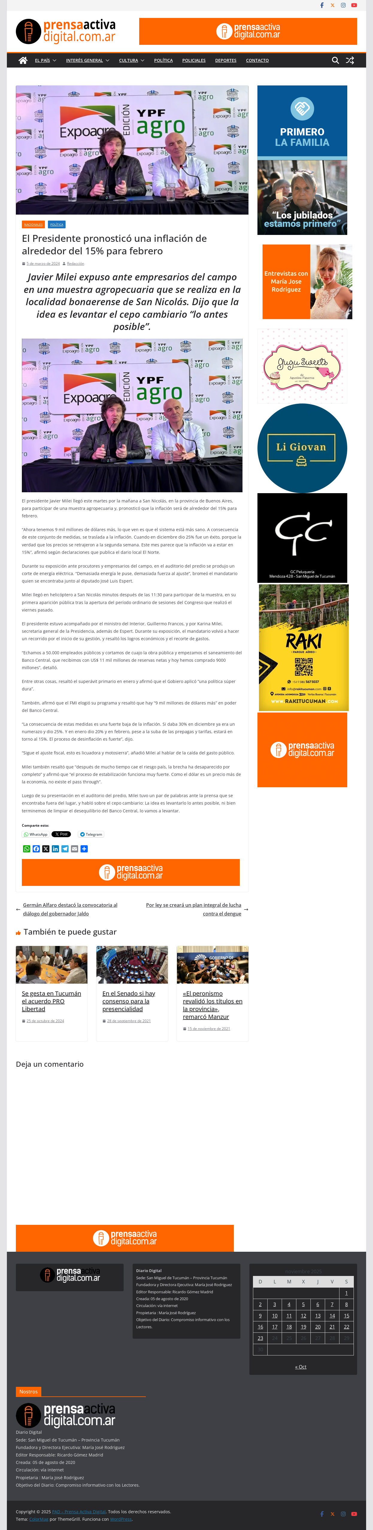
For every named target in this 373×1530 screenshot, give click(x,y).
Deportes (225, 60)
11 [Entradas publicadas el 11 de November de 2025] (289, 1315)
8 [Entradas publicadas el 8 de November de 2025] (346, 1304)
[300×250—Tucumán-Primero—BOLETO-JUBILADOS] (302, 164)
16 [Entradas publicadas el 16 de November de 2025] (260, 1326)
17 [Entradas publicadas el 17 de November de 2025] (275, 1326)
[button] (53, 60)
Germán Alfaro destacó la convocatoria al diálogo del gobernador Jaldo (66, 909)
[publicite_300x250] (302, 716)
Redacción (75, 263)
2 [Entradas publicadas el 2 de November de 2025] (260, 1304)
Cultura (128, 60)
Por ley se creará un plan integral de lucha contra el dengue (197, 909)
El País (42, 60)
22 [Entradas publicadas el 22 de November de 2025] (346, 1326)
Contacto (257, 60)
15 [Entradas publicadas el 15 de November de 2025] (346, 1315)
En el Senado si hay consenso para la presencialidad (128, 1001)
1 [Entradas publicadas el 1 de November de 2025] (346, 1293)
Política (163, 60)
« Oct (301, 1367)
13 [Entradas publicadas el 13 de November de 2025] (318, 1315)
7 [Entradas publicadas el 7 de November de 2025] (332, 1304)
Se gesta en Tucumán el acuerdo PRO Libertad (51, 1001)
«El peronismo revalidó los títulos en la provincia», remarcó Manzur (212, 1005)
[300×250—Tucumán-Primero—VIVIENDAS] (302, 89)
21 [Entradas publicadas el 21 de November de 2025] (332, 1326)
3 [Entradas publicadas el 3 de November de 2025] (274, 1304)
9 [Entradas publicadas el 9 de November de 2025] (260, 1315)
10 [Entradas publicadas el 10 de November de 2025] (275, 1315)
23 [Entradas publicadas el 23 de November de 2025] (260, 1338)
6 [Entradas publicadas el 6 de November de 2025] (317, 1304)
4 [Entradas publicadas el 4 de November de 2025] (289, 1304)
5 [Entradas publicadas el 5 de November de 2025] (303, 1304)
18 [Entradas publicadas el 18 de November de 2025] (289, 1326)
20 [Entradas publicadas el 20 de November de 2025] (318, 1326)
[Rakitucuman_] (304, 588)
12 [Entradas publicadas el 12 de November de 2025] (303, 1315)
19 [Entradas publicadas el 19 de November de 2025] (303, 1326)
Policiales (194, 60)
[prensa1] (248, 22)
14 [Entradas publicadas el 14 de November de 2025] (332, 1315)
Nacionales (33, 224)
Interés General (84, 60)
